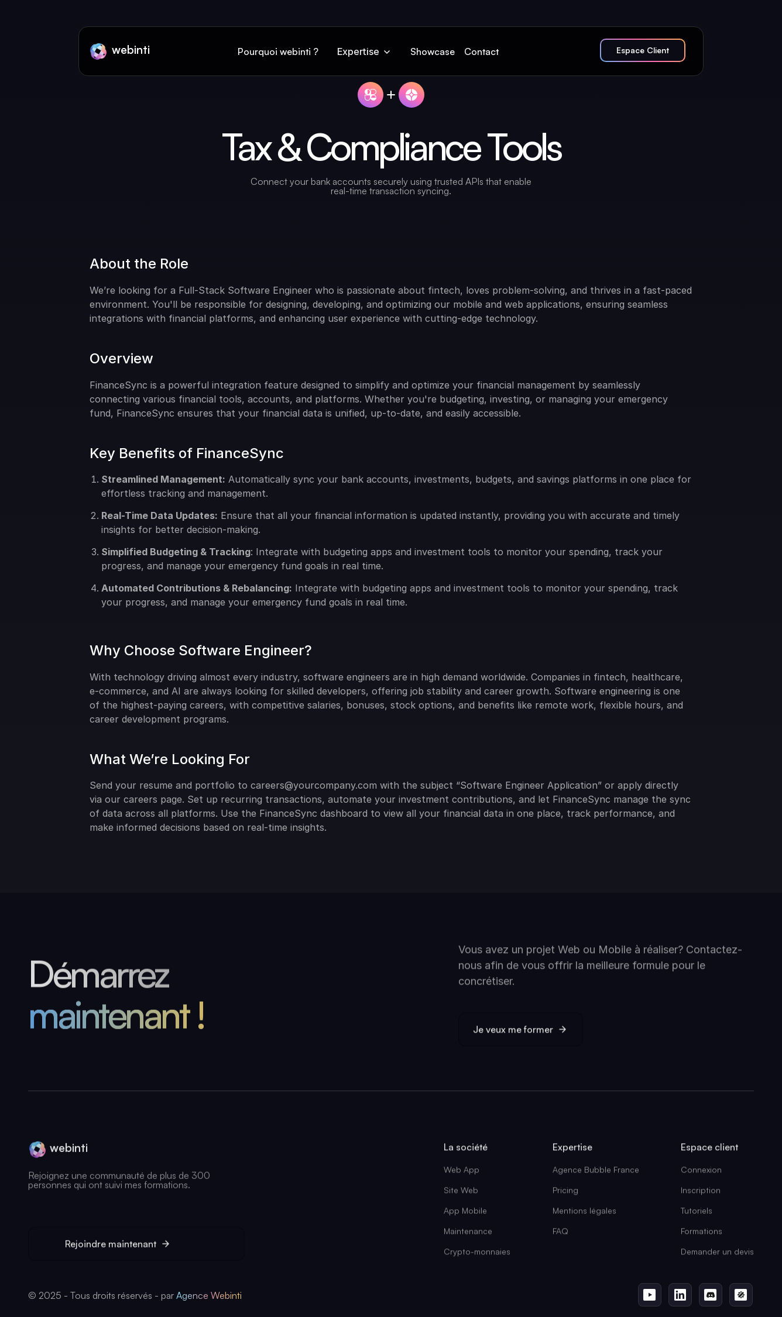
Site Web (461, 1194)
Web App (461, 1173)
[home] (119, 51)
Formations (701, 1235)
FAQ (560, 1235)
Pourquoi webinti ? (278, 51)
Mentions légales (584, 1214)
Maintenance (468, 1235)
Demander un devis (717, 1255)
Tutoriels (696, 1214)
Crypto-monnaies (477, 1255)
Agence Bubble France (596, 1173)
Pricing (565, 1194)
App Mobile (465, 1214)
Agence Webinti (209, 1295)
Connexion (701, 1173)
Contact (481, 51)
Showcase (432, 51)
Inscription (701, 1194)
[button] (365, 51)
